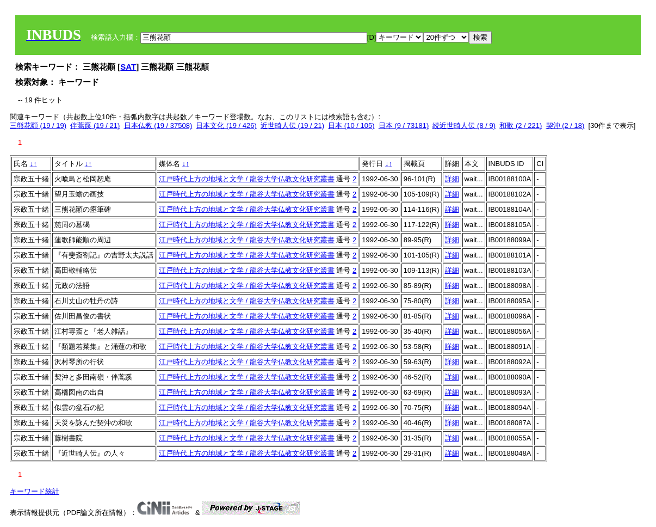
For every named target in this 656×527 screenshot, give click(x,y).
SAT (128, 66)
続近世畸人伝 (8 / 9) (464, 125)
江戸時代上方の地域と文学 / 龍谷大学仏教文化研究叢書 (247, 179)
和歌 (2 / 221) (520, 125)
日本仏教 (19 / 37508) (158, 125)
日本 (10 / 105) (351, 125)
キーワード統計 (34, 491)
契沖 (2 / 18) (565, 125)
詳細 (452, 179)
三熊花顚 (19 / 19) (38, 125)
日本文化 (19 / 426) (226, 125)
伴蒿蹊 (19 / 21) (95, 125)
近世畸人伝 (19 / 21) (292, 125)
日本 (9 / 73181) (404, 125)
